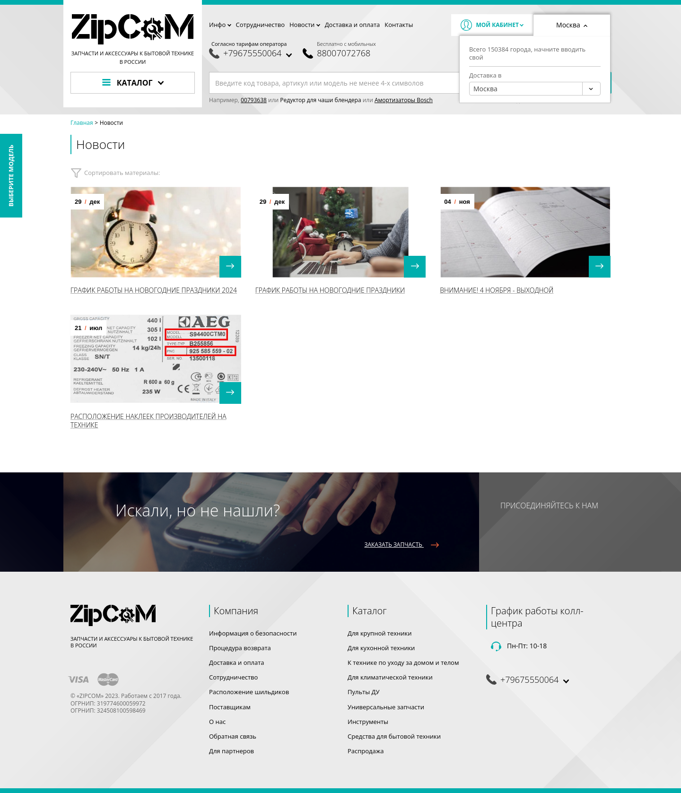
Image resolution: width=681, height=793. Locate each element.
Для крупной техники (380, 633)
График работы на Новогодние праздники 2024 (153, 290)
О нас (217, 721)
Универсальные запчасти (386, 707)
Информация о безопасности (253, 633)
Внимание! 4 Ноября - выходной (496, 290)
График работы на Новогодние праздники (330, 290)
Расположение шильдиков (249, 692)
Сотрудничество (260, 24)
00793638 (254, 100)
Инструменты (368, 721)
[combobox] (535, 89)
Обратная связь (232, 736)
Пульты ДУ (364, 692)
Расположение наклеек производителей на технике (148, 420)
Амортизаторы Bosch (404, 100)
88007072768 (343, 53)
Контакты (398, 24)
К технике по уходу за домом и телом (403, 662)
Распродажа (366, 751)
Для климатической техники (390, 677)
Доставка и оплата (352, 24)
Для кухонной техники (381, 648)
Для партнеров (231, 751)
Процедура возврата (240, 648)
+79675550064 (252, 53)
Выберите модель (11, 176)
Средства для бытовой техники (394, 736)
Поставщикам (230, 707)
